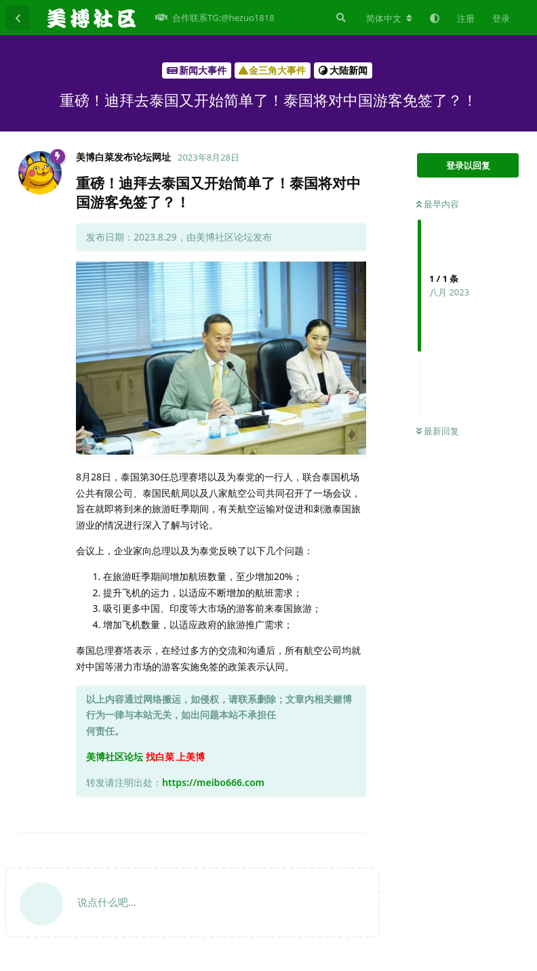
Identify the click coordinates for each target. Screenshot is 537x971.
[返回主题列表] (17, 17)
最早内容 (437, 204)
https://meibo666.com (213, 782)
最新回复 (437, 431)
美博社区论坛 (114, 756)
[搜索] (340, 17)
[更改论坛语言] (389, 18)
